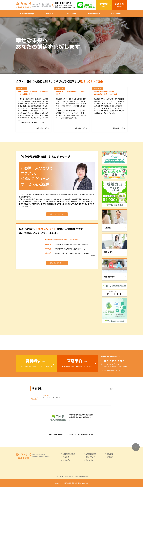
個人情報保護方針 (81, 525)
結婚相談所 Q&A (94, 14)
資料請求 (110, 506)
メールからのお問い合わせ (111, 399)
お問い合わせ (116, 14)
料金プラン (89, 509)
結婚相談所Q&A (91, 503)
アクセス (58, 525)
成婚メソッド (90, 506)
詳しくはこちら (41, 148)
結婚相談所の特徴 (27, 14)
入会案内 (49, 14)
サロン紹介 (71, 14)
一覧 (109, 418)
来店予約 (110, 503)
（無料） (103, 5)
